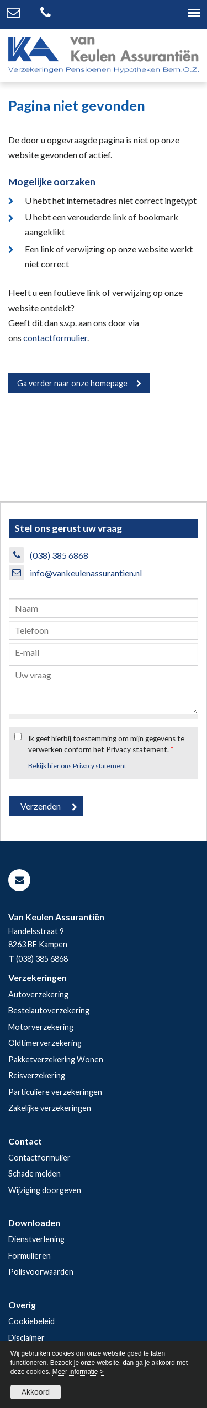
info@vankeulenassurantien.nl (86, 573)
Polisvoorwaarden (40, 1271)
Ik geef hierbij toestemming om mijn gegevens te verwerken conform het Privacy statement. (106, 744)
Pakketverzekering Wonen (55, 1059)
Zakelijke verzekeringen (49, 1108)
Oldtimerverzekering (45, 1043)
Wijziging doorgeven (44, 1190)
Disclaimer (26, 1337)
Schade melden (34, 1173)
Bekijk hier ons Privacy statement (77, 766)
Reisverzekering (36, 1075)
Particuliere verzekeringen (55, 1092)
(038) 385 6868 (59, 555)
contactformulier (55, 337)
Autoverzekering (38, 994)
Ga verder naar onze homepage (72, 383)
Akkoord (36, 1392)
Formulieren (29, 1255)
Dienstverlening (36, 1239)
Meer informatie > (78, 1371)
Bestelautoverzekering (48, 1010)
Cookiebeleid (31, 1321)
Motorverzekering (40, 1027)
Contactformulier (39, 1157)
